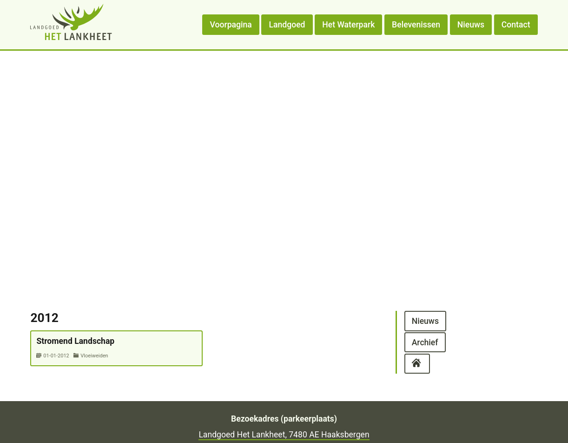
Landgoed (287, 24)
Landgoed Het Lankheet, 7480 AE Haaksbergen (283, 434)
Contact (516, 24)
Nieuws (470, 24)
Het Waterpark (348, 24)
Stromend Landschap (75, 341)
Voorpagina (231, 24)
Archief (425, 342)
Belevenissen (416, 24)
